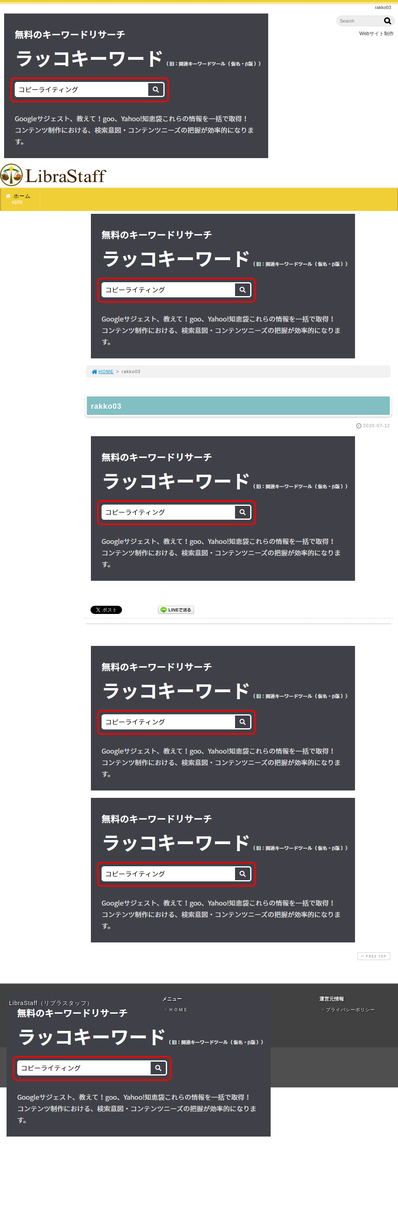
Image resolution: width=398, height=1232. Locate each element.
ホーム (22, 199)
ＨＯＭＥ (175, 1009)
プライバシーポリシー (347, 1009)
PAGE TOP (373, 956)
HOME (102, 371)
